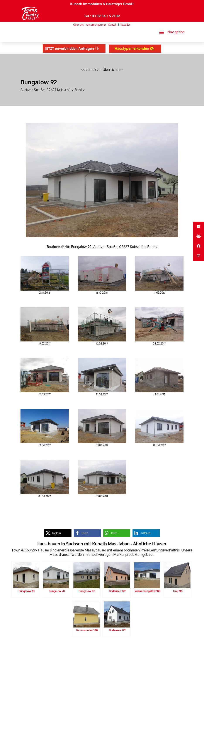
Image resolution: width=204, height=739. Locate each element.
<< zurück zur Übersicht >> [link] (102, 69)
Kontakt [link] (112, 24)
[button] (170, 32)
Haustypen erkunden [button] (132, 48)
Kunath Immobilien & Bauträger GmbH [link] (102, 4)
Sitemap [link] (100, 647)
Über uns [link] (78, 24)
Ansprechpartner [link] (96, 24)
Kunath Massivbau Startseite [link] (38, 647)
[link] (30, 20)
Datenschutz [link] (68, 647)
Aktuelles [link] (125, 24)
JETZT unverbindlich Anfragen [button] (69, 48)
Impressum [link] (85, 647)
